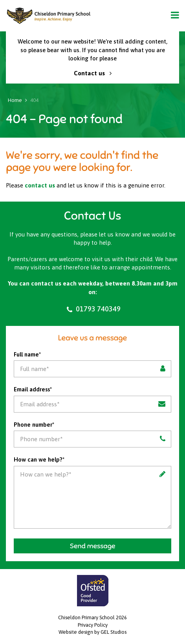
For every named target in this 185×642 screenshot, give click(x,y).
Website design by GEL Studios (92, 632)
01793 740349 (93, 309)
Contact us (93, 73)
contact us (40, 185)
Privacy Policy (93, 625)
